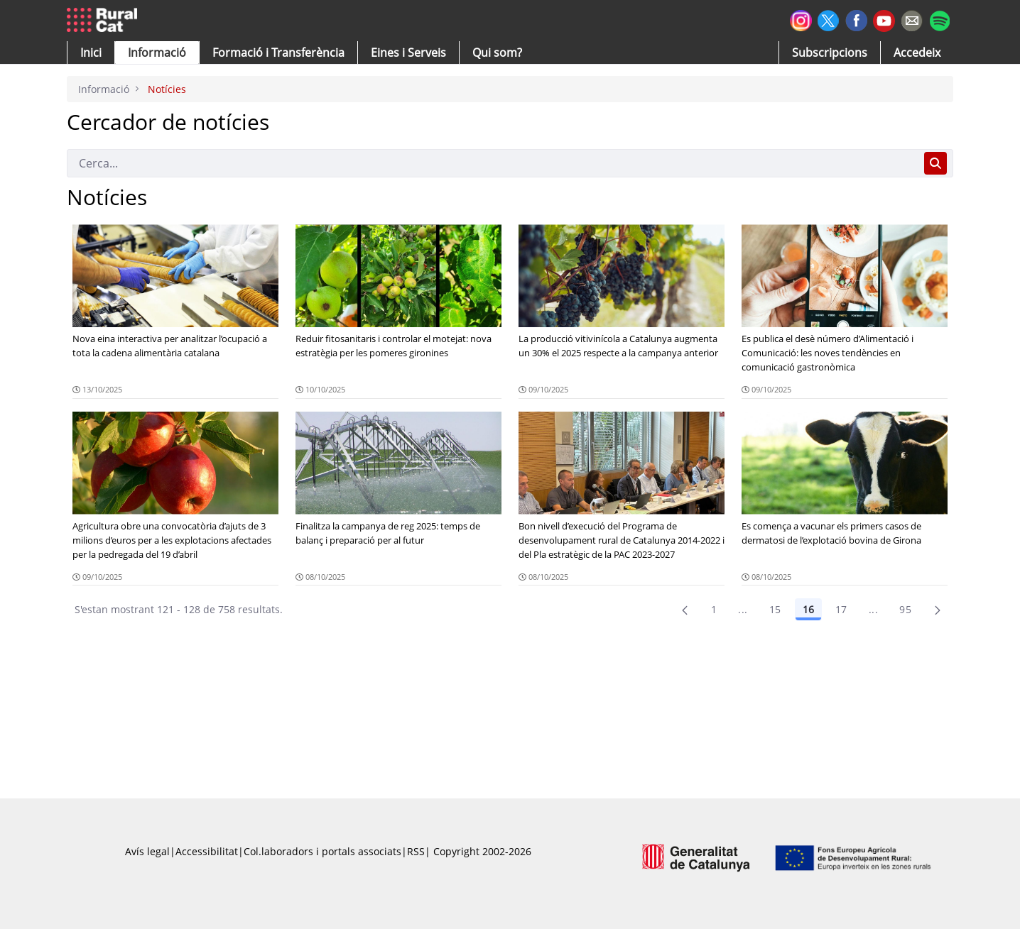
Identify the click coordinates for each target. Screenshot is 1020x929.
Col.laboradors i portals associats (322, 851)
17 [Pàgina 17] (841, 609)
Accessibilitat (206, 851)
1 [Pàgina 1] (714, 609)
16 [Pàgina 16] (808, 609)
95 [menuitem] (905, 609)
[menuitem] (278, 52)
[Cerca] (492, 163)
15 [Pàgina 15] (775, 609)
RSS (416, 851)
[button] (90, 52)
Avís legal (147, 851)
